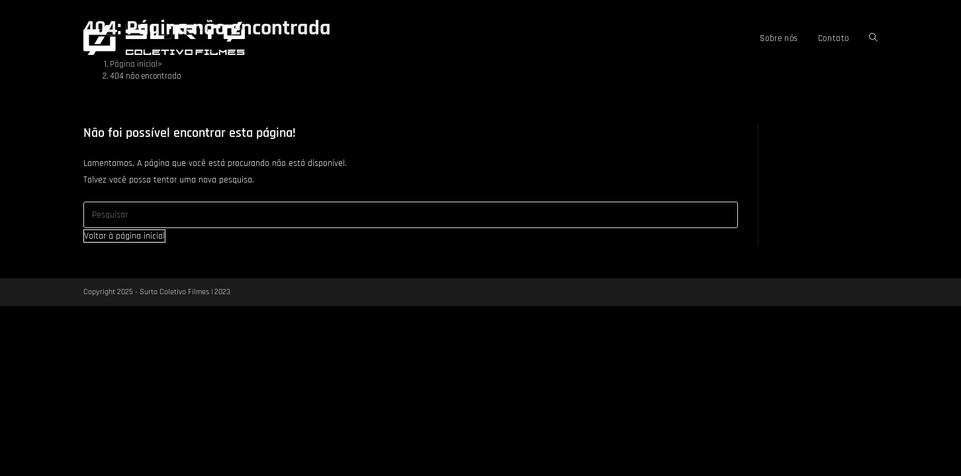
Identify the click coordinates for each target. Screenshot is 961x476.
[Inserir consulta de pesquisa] (410, 215)
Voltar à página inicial (124, 236)
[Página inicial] (134, 64)
